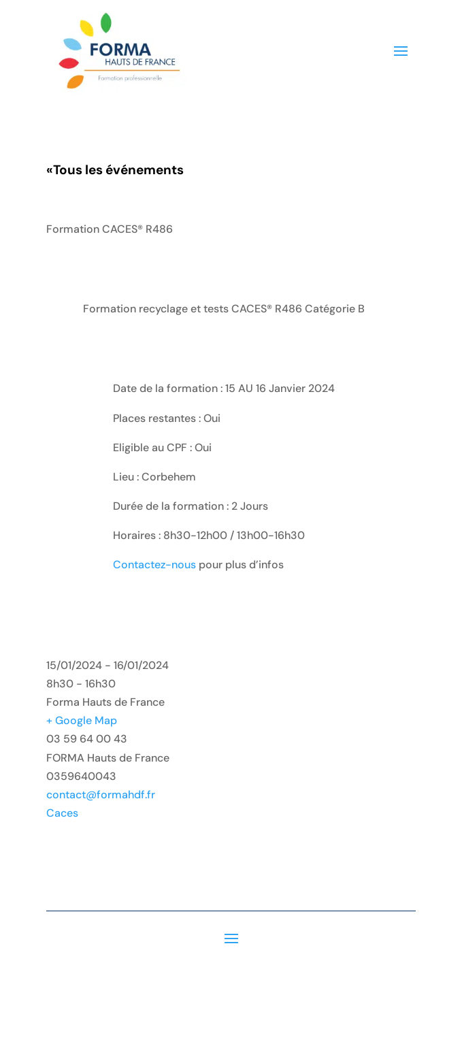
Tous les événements (115, 169)
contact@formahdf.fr (100, 794)
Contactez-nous (154, 564)
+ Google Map (81, 720)
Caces (62, 813)
